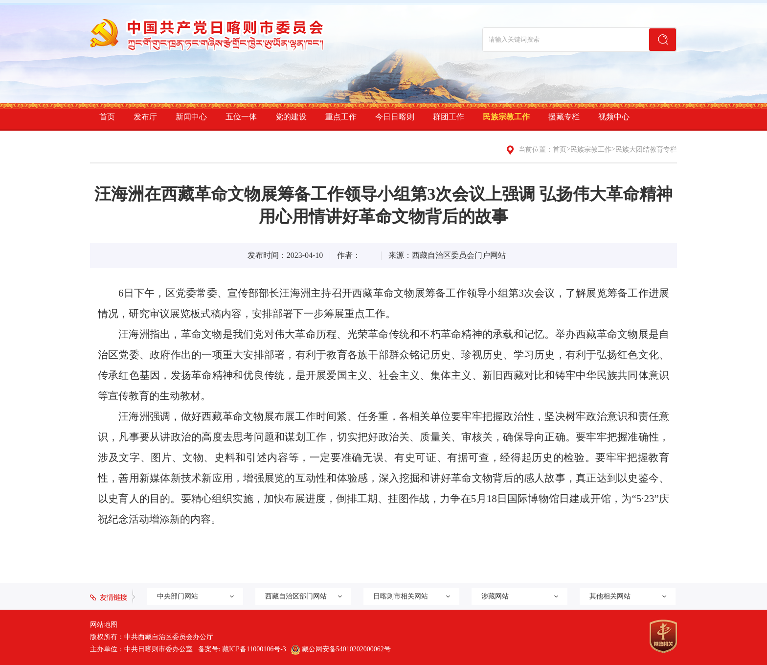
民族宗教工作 (506, 117)
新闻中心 (191, 117)
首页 (107, 117)
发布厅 (145, 117)
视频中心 (614, 117)
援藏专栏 (564, 117)
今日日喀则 (394, 117)
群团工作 (448, 117)
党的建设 (291, 117)
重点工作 (341, 117)
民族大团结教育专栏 (646, 149)
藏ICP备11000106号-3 (254, 649)
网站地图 (103, 624)
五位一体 (241, 117)
